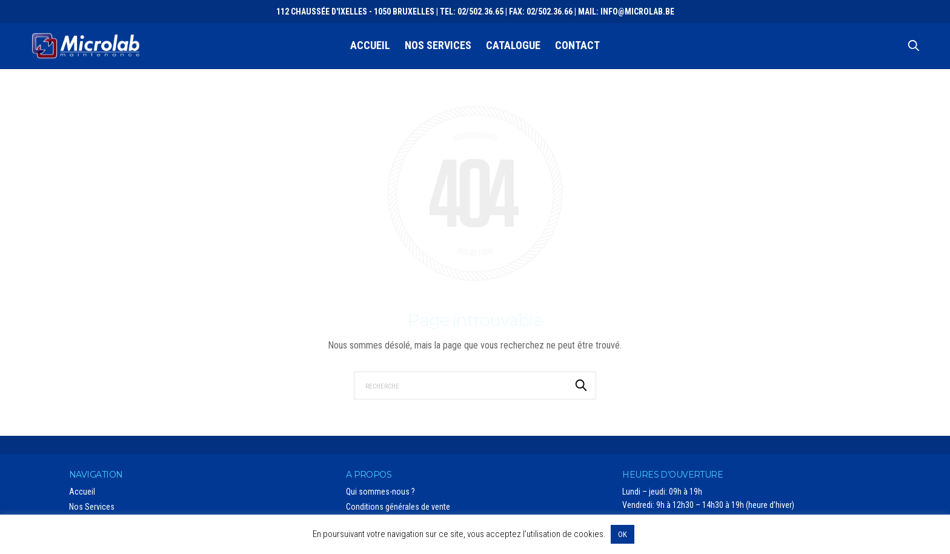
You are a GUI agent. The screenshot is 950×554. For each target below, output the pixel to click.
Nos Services (438, 45)
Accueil (370, 45)
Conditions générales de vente (398, 507)
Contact (577, 45)
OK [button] (622, 534)
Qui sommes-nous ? (380, 491)
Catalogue (513, 45)
